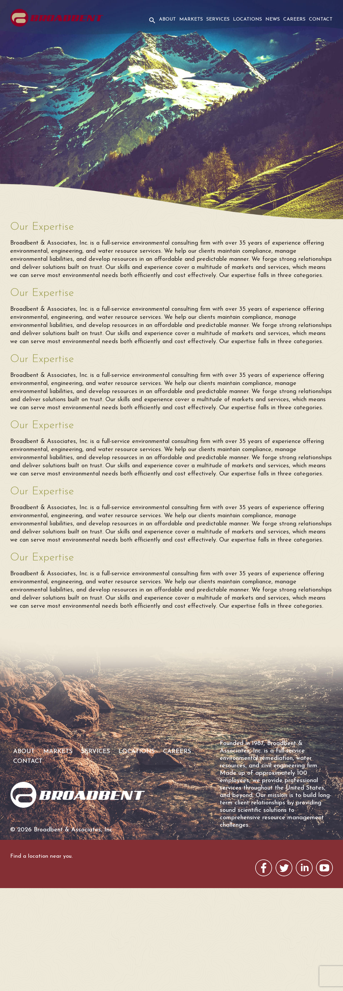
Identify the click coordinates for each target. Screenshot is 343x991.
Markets (191, 19)
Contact (321, 19)
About (167, 19)
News (272, 19)
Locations (247, 19)
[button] (151, 25)
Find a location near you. (41, 856)
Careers (294, 19)
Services (218, 19)
